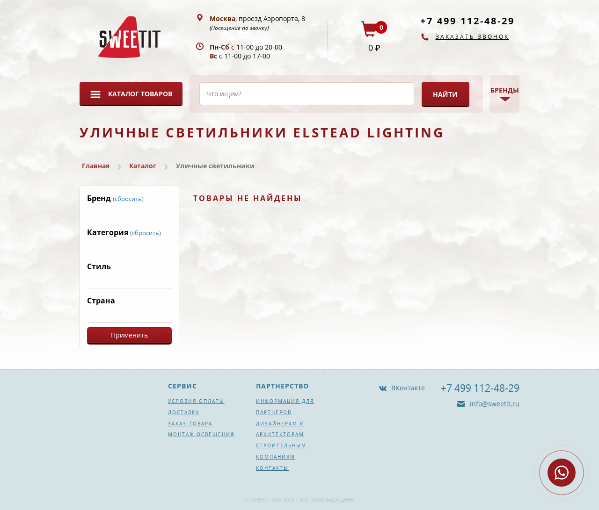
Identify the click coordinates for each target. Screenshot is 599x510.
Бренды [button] (504, 90)
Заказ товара (190, 423)
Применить (129, 334)
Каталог (142, 165)
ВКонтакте (408, 387)
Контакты (272, 468)
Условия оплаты (196, 401)
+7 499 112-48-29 (467, 20)
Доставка (183, 412)
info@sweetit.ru (493, 403)
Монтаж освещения (201, 434)
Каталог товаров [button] (140, 93)
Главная (96, 165)
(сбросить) (128, 198)
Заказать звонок (472, 37)
